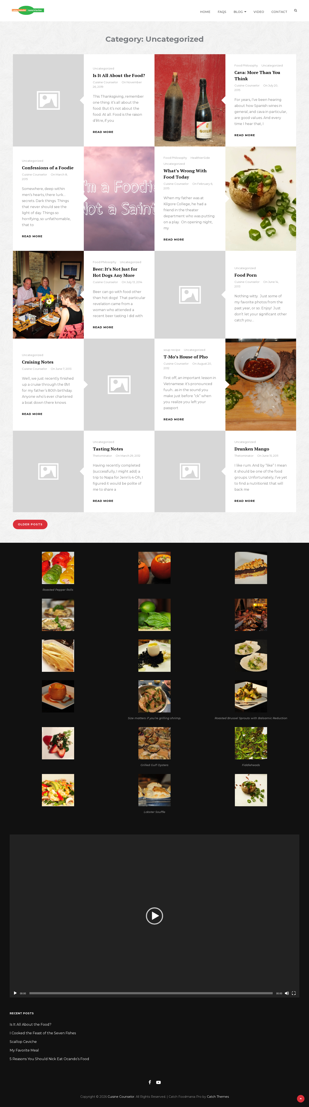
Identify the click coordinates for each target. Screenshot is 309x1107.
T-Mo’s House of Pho (186, 357)
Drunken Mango (251, 449)
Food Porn (245, 275)
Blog (237, 10)
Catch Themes (218, 1097)
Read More (103, 132)
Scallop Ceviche (23, 1042)
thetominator (102, 455)
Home (204, 10)
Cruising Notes (38, 362)
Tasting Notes (108, 449)
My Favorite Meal (24, 1050)
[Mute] (287, 993)
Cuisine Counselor (105, 82)
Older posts (30, 524)
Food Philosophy (246, 65)
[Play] (15, 993)
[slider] (151, 993)
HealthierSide (200, 157)
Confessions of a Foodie (47, 168)
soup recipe (172, 350)
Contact (278, 10)
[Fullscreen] (294, 993)
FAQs (221, 10)
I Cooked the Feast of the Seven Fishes (43, 1033)
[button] (154, 916)
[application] (154, 916)
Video (257, 10)
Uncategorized (103, 68)
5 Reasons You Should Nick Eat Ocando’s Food (49, 1059)
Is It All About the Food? (119, 75)
